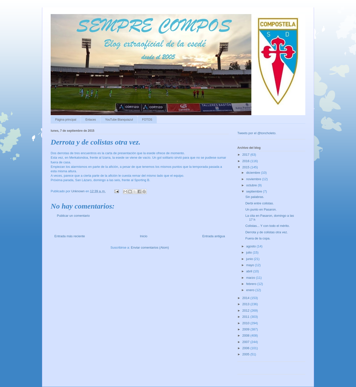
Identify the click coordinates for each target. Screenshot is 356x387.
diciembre (253, 172)
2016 (246, 161)
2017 (246, 154)
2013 (246, 304)
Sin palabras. (254, 197)
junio (250, 259)
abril (249, 271)
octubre (252, 185)
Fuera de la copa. (257, 238)
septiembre (254, 191)
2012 (246, 310)
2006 (246, 348)
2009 (246, 329)
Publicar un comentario (73, 215)
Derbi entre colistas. (259, 203)
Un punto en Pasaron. (260, 209)
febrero (251, 284)
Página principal (65, 119)
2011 (246, 317)
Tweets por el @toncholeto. (256, 133)
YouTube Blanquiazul (119, 119)
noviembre (254, 179)
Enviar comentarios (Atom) (150, 247)
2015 (246, 167)
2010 (246, 323)
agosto (251, 246)
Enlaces (90, 119)
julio (249, 252)
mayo (250, 265)
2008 (246, 335)
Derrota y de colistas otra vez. (266, 232)
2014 (246, 298)
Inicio (143, 236)
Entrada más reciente (69, 236)
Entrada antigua (213, 236)
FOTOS (147, 119)
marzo (251, 278)
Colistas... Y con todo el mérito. (267, 226)
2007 (246, 342)
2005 (246, 354)
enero (250, 290)
